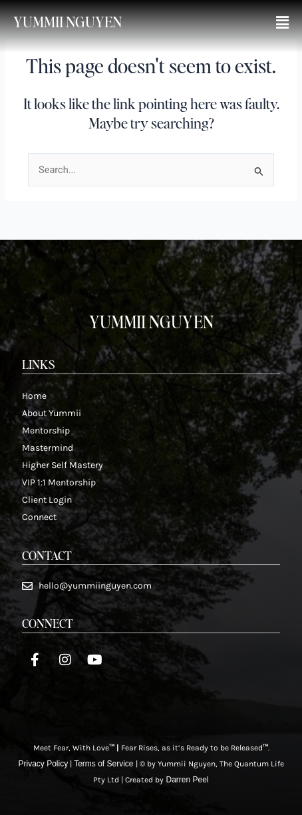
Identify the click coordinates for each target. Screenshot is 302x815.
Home (34, 396)
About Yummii (51, 413)
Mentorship (46, 430)
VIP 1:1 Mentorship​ (59, 482)
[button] (282, 23)
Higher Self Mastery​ (62, 465)
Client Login (47, 499)
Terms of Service (103, 763)
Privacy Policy (43, 763)
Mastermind (47, 447)
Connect (39, 517)
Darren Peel (187, 779)
